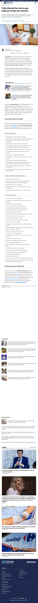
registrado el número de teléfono (12, 279)
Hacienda (4, 577)
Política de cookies (5, 588)
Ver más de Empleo (33, 447)
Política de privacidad (6, 591)
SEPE (20, 576)
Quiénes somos (5, 584)
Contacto (3, 593)
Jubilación (21, 570)
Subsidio (14, 0)
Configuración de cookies (7, 586)
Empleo (8, 287)
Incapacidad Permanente (21, 0)
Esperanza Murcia (8, 49)
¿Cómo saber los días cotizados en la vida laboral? (13, 20)
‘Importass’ (15, 272)
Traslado (27, 0)
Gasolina (30, 0)
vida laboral (15, 126)
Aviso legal (4, 589)
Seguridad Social (22, 574)
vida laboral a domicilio (21, 282)
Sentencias (4, 572)
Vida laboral (4, 287)
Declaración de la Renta (6, 574)
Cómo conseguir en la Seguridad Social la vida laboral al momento (16, 21)
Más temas (21, 577)
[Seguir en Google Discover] (12, 53)
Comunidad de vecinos (23, 572)
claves (22, 112)
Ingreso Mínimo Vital (6, 579)
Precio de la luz (9, 0)
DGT (34, 0)
